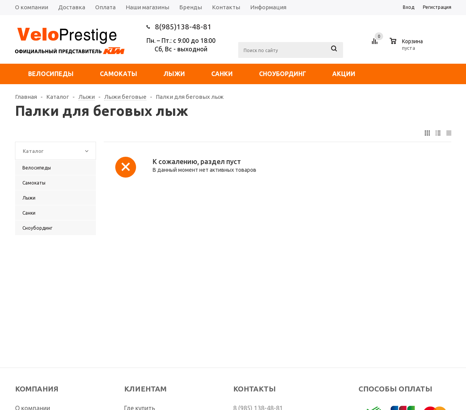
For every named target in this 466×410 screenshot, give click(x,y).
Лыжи (174, 73)
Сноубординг (282, 73)
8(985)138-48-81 (183, 26)
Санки (222, 73)
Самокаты (118, 73)
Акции (343, 73)
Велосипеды (51, 73)
